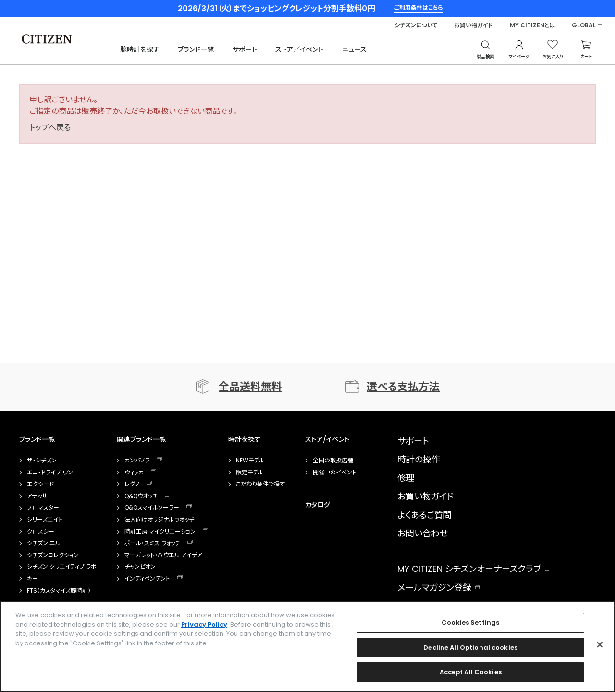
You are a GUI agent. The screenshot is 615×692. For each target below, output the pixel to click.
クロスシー (40, 531)
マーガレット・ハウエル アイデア (163, 555)
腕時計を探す (140, 49)
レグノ (131, 484)
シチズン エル (44, 543)
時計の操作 (418, 459)
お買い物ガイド (473, 25)
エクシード (40, 484)
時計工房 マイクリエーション (160, 531)
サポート (245, 49)
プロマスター (43, 507)
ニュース (354, 49)
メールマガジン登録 (434, 587)
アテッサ (37, 496)
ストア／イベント (299, 49)
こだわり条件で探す (260, 484)
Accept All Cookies (471, 672)
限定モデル (249, 472)
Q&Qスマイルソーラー (151, 507)
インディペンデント (147, 579)
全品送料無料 (250, 386)
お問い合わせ (422, 533)
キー (32, 579)
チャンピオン (140, 567)
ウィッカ (134, 472)
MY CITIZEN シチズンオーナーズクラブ (469, 568)
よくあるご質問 (424, 515)
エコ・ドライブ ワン (50, 472)
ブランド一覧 (196, 49)
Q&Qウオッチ (141, 496)
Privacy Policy (204, 624)
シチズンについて (415, 25)
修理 (406, 478)
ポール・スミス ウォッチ (152, 543)
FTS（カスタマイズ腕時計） (59, 591)
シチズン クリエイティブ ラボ (62, 567)
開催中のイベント (335, 472)
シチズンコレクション (53, 555)
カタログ (317, 504)
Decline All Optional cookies (470, 647)
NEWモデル (250, 460)
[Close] (599, 645)
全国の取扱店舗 (333, 460)
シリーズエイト (45, 519)
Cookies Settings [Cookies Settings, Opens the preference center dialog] (470, 622)
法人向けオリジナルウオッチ (159, 519)
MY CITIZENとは (532, 25)
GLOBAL (584, 25)
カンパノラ (136, 460)
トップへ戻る (50, 127)
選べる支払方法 (403, 386)
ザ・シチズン (42, 460)
